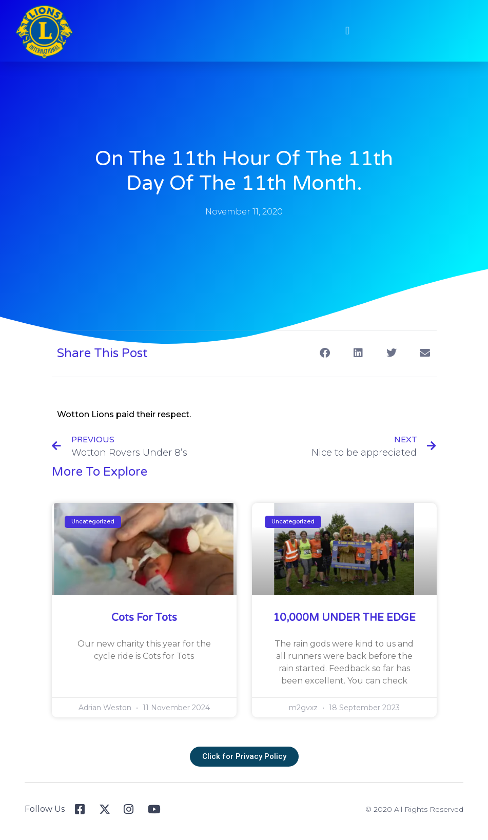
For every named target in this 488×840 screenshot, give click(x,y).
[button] (342, 30)
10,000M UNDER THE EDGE (344, 618)
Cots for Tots (144, 618)
